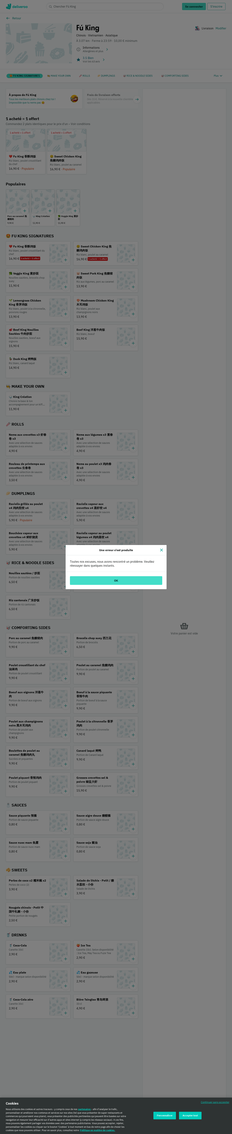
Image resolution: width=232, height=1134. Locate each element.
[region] (116, 1116)
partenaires (84, 1109)
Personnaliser (165, 1115)
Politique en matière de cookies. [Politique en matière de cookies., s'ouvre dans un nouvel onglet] (97, 1130)
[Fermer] (161, 550)
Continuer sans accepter (215, 1102)
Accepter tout (190, 1115)
